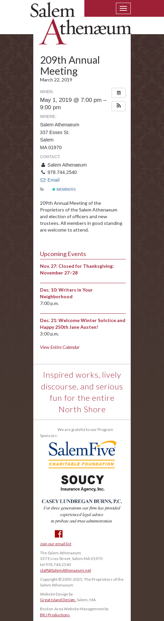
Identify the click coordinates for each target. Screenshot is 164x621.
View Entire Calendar (60, 347)
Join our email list (55, 543)
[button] (118, 106)
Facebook (59, 534)
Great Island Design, (58, 599)
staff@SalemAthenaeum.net (65, 570)
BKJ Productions (55, 614)
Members (64, 189)
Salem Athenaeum (81, 27)
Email (49, 180)
